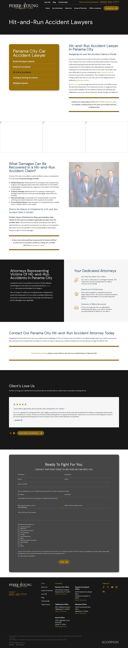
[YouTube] (112, 587)
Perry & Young (75, 84)
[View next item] (14, 433)
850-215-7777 (18, 594)
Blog (54, 2)
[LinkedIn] (104, 591)
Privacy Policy (20, 644)
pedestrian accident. (83, 80)
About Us (44, 587)
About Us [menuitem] (68, 8)
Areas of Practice (47, 591)
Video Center (45, 604)
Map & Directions (61, 594)
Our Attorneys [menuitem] (57, 8)
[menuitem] (34, 61)
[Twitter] (108, 587)
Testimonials (63, 2)
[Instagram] (116, 587)
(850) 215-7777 (109, 2)
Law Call (47, 2)
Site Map (11, 644)
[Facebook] (104, 587)
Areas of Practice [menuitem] (80, 8)
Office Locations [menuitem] (95, 8)
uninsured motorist (107, 72)
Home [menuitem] (48, 8)
